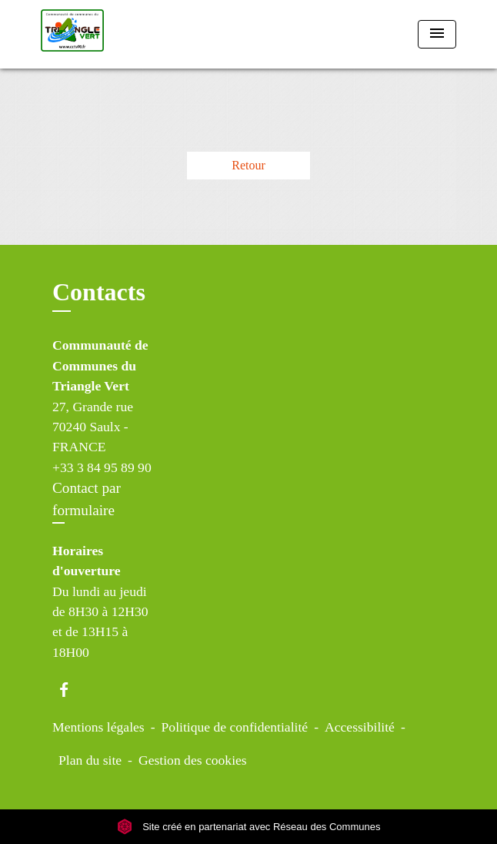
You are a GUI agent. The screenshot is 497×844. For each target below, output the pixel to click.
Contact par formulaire (86, 499)
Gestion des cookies (192, 760)
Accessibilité (360, 727)
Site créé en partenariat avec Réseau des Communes (249, 826)
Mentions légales (98, 727)
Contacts (98, 292)
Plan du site (90, 760)
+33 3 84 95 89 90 (102, 467)
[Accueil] (98, 34)
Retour (248, 165)
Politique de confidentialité (235, 727)
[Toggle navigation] (437, 34)
